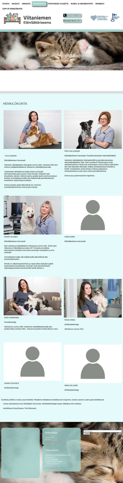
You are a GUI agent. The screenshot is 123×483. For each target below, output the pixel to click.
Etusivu (5, 4)
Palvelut (16, 4)
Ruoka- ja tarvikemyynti (82, 4)
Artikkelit (99, 4)
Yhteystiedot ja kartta (58, 4)
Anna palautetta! (51, 468)
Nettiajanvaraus (51, 442)
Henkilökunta (39, 4)
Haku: (85, 429)
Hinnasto (26, 4)
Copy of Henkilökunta (12, 9)
